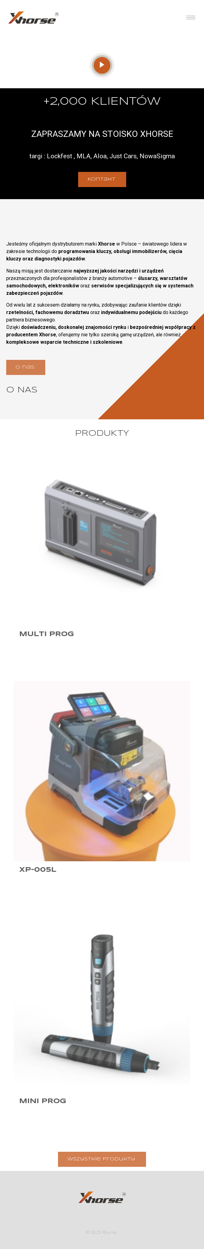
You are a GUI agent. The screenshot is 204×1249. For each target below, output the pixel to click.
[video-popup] (102, 65)
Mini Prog (42, 1101)
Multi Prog (46, 634)
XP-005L (37, 870)
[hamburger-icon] (191, 17)
